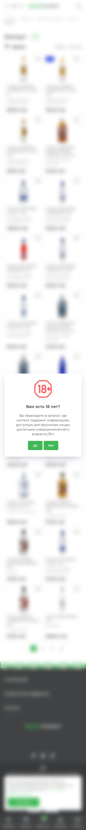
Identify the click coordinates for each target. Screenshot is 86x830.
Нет (51, 445)
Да (35, 445)
